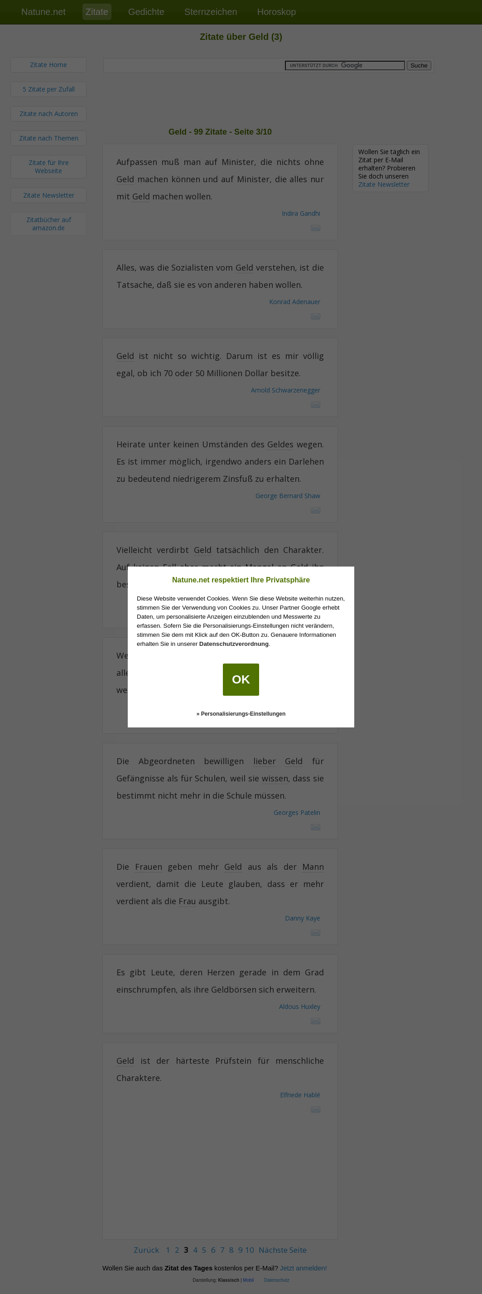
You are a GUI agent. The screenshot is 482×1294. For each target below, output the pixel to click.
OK (241, 679)
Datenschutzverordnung (234, 643)
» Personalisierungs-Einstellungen (241, 714)
